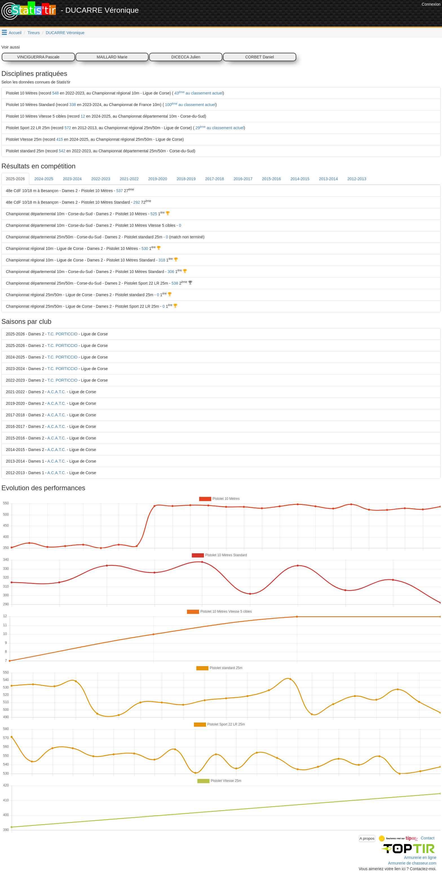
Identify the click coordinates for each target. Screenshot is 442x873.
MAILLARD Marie (112, 57)
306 (171, 271)
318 (162, 260)
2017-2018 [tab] (214, 179)
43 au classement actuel (198, 93)
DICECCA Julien (185, 57)
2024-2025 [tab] (43, 179)
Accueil (15, 32)
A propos (367, 838)
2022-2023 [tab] (100, 179)
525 (154, 214)
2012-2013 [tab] (356, 179)
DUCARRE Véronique (65, 32)
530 (145, 248)
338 (72, 104)
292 (136, 202)
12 (83, 116)
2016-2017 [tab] (243, 179)
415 (59, 139)
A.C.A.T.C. (56, 392)
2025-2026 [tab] (15, 179)
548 (55, 93)
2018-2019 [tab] (186, 179)
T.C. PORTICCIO (63, 334)
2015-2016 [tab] (271, 179)
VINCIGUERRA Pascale (38, 57)
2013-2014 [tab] (328, 179)
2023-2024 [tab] (72, 179)
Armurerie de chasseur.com (412, 863)
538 (175, 283)
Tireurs (34, 32)
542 (62, 151)
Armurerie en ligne (420, 857)
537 (119, 190)
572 (68, 128)
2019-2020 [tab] (157, 179)
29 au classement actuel (219, 128)
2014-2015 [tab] (300, 179)
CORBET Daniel (259, 57)
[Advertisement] (317, 14)
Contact (427, 838)
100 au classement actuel (189, 104)
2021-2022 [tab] (129, 179)
